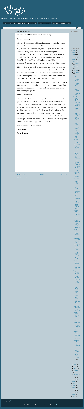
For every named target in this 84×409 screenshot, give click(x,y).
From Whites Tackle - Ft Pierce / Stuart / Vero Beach (77, 108)
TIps (69, 23)
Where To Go (21, 23)
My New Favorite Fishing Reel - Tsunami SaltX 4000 (77, 233)
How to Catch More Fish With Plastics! (77, 174)
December (76, 63)
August (76, 76)
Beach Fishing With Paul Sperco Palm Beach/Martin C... (77, 156)
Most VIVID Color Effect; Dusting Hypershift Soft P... (77, 344)
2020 (73, 61)
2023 (73, 54)
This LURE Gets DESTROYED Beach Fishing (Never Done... (77, 166)
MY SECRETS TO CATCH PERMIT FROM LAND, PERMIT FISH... (77, 203)
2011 (73, 394)
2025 (73, 50)
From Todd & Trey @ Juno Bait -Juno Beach (77, 147)
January (76, 374)
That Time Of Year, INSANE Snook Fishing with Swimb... (77, 353)
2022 (73, 57)
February (76, 370)
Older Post (63, 174)
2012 (73, 392)
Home (5, 23)
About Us (12, 23)
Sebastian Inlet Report (76, 141)
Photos (41, 23)
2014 (73, 387)
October (76, 70)
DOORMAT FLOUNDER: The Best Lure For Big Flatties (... (77, 224)
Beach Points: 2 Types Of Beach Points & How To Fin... (76, 81)
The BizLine (13, 401)
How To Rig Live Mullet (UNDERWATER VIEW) (77, 181)
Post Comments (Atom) (29, 178)
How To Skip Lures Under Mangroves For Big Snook (77, 125)
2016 (73, 383)
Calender (55, 23)
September (76, 72)
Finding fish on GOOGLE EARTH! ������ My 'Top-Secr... (77, 190)
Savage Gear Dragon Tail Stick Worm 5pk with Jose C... (77, 326)
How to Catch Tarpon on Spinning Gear (77, 240)
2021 (73, 59)
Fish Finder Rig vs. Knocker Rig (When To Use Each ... (77, 134)
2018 (73, 379)
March (75, 368)
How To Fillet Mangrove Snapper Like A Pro (77, 308)
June (75, 362)
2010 (73, 396)
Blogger (58, 404)
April (75, 366)
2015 (73, 385)
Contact (48, 23)
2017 (73, 381)
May (75, 364)
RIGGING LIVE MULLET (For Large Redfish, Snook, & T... (77, 214)
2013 (73, 390)
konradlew (46, 404)
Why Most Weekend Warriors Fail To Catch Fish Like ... (77, 91)
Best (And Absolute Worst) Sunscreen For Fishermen (77, 335)
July (75, 359)
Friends (63, 23)
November (76, 66)
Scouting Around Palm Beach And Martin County (77, 255)
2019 (73, 377)
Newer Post (21, 174)
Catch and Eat (32, 23)
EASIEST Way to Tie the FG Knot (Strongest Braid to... (77, 116)
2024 (73, 52)
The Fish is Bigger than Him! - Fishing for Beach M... (77, 99)
